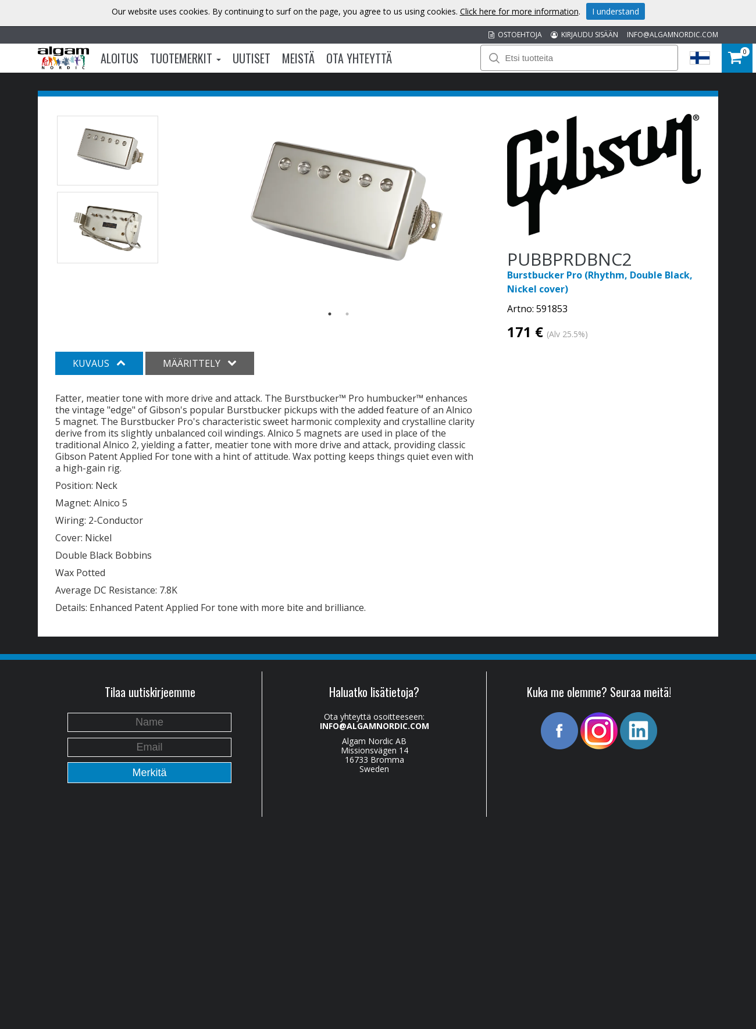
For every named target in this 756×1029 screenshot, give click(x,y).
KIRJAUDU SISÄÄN (584, 35)
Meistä (298, 58)
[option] (338, 205)
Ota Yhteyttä (359, 58)
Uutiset (251, 58)
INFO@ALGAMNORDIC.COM (672, 35)
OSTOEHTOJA (515, 35)
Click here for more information (519, 11)
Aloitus (119, 58)
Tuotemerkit (185, 58)
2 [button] (347, 314)
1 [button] (330, 314)
